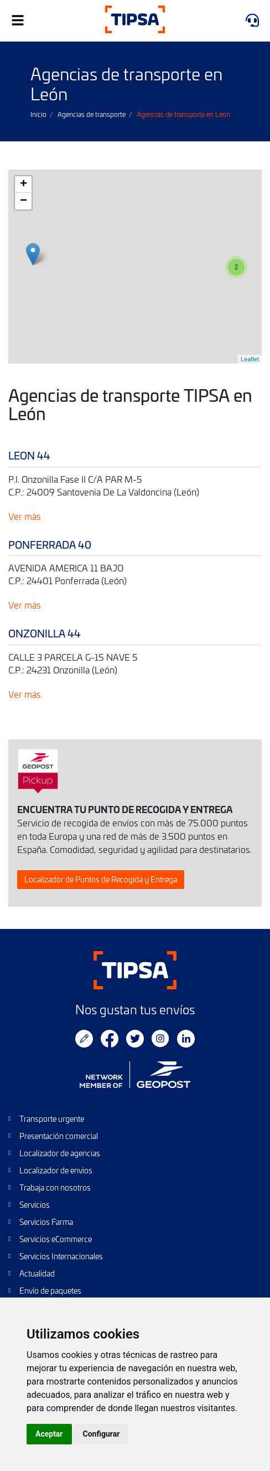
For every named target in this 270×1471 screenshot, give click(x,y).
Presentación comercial (58, 1136)
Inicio (38, 114)
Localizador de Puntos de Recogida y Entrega (100, 879)
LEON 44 (29, 455)
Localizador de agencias (59, 1153)
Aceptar (49, 1433)
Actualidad (37, 1273)
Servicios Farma (46, 1222)
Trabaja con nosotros (55, 1187)
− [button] (23, 201)
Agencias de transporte (92, 114)
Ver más (24, 516)
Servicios (34, 1204)
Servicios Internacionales (61, 1256)
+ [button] (23, 184)
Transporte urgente (51, 1119)
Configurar (101, 1433)
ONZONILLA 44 (44, 633)
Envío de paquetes (50, 1290)
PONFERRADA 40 (49, 544)
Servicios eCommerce (55, 1239)
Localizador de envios (55, 1170)
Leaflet (250, 359)
